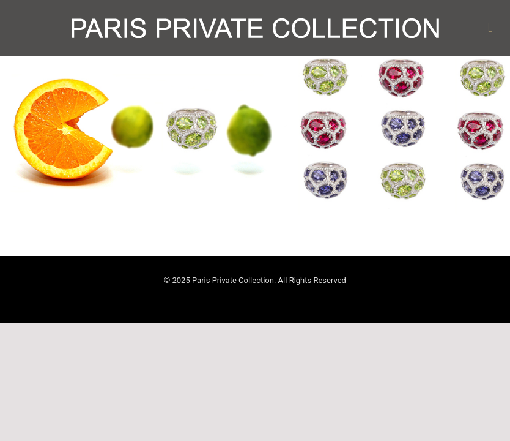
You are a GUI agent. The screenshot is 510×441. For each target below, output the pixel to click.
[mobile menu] (490, 27)
